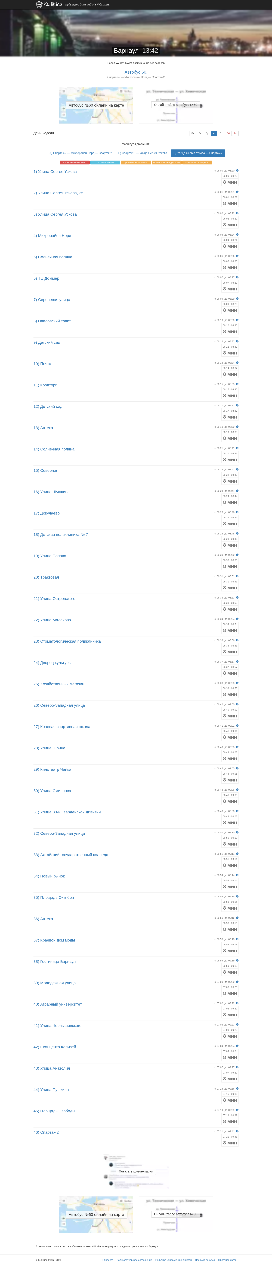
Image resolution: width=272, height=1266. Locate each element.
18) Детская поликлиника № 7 (60, 534)
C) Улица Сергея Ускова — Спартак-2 (198, 153)
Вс (235, 133)
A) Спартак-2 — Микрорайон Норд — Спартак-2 (81, 153)
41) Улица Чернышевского (57, 1025)
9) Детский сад (46, 342)
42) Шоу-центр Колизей (54, 1047)
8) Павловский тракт (52, 321)
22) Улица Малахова (52, 620)
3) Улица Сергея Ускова (55, 214)
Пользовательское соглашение (134, 1260)
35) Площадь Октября (53, 897)
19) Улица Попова (49, 556)
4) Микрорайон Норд (52, 235)
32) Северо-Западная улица (59, 833)
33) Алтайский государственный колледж (71, 855)
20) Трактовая (46, 577)
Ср (207, 133)
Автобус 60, (136, 72)
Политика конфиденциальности (173, 1260)
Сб (228, 133)
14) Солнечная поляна (54, 449)
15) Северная (45, 470)
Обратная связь (227, 1260)
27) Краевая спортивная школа (61, 726)
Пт (221, 133)
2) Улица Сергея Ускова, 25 (58, 193)
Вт (200, 133)
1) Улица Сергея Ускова (55, 171)
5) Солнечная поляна (52, 257)
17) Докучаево (46, 513)
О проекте (107, 1260)
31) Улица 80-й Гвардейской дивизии (67, 812)
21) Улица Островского (54, 598)
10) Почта (42, 364)
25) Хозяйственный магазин (58, 684)
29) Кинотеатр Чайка (52, 769)
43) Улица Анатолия (51, 1068)
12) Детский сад (47, 406)
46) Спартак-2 (46, 1132)
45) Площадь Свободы (54, 1111)
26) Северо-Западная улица (59, 705)
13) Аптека (43, 428)
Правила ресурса (205, 1260)
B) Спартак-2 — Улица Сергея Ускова (142, 153)
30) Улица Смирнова (52, 791)
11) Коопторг (45, 385)
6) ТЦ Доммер (46, 278)
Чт (214, 133)
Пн (192, 133)
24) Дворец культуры (52, 662)
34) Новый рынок (49, 876)
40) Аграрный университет (57, 1004)
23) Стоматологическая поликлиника (67, 641)
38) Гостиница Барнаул (54, 961)
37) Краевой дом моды (54, 940)
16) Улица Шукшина (51, 492)
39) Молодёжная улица (54, 983)
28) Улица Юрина (49, 748)
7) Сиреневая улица (51, 299)
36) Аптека (43, 919)
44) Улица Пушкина (51, 1089)
